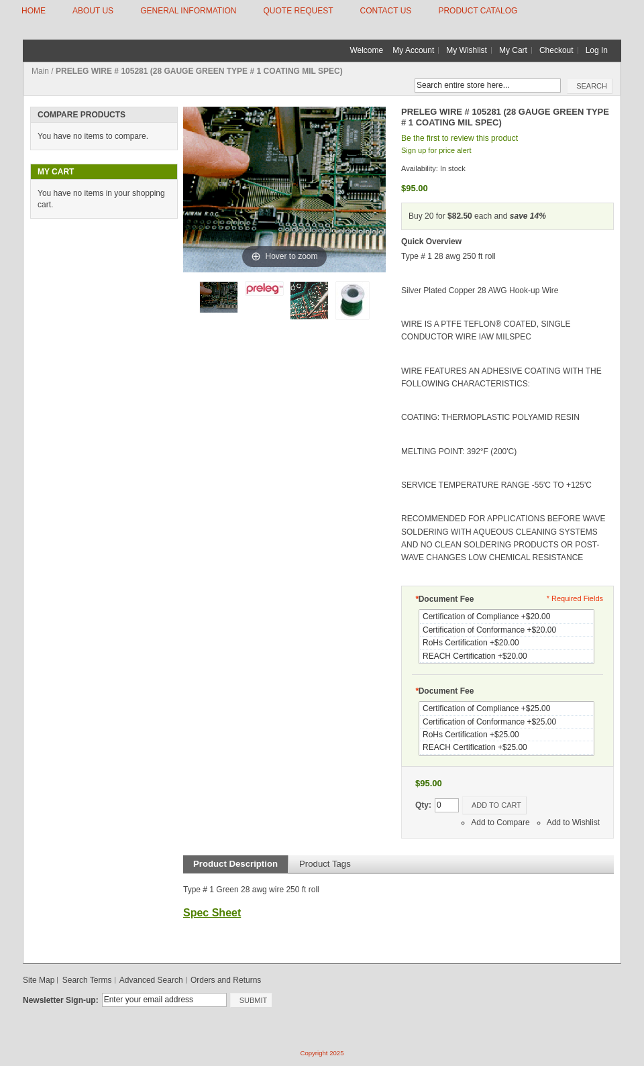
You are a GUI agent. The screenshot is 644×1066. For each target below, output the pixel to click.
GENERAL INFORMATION (188, 10)
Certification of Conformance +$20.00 (506, 630)
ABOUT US (92, 10)
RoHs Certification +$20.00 (506, 643)
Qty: (423, 805)
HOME (33, 10)
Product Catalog (477, 10)
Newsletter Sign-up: (61, 1000)
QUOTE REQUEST (298, 10)
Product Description (235, 864)
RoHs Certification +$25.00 (506, 735)
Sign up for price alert (436, 150)
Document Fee (444, 599)
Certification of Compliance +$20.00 (506, 616)
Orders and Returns (226, 980)
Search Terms (87, 980)
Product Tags (325, 864)
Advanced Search (151, 980)
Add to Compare (500, 822)
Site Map (38, 980)
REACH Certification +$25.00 (506, 747)
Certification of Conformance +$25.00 (506, 722)
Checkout (556, 50)
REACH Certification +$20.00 (506, 656)
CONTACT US (385, 10)
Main (40, 71)
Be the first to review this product (459, 138)
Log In (597, 50)
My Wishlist (466, 50)
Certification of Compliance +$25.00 (506, 708)
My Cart (513, 50)
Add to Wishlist (573, 822)
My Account (413, 50)
